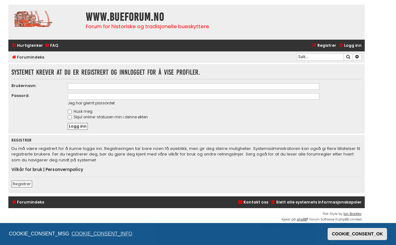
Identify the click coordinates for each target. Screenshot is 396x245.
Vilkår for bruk (26, 170)
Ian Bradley (352, 214)
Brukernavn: (24, 85)
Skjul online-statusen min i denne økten (108, 117)
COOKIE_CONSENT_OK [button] (357, 233)
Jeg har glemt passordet (91, 103)
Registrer (22, 184)
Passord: (20, 95)
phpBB (302, 219)
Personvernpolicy (64, 170)
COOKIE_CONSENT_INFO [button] (101, 233)
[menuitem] (51, 46)
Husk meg (80, 111)
